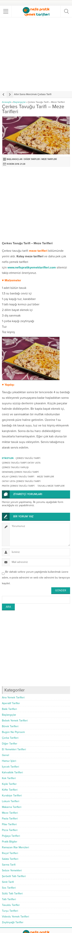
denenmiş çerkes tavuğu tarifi (20, 472)
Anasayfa (6, 102)
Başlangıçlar (19, 102)
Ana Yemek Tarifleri (13, 697)
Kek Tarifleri (9, 778)
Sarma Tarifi (9, 864)
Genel (5, 755)
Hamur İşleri (9, 761)
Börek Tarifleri (10, 726)
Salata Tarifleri (10, 859)
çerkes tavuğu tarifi (28, 458)
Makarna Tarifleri (11, 807)
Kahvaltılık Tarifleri (12, 772)
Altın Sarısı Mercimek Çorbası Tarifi (32, 94)
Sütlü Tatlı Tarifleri (12, 893)
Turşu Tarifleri (10, 910)
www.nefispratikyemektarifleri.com (31, 267)
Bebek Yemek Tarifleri (15, 720)
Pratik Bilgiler (9, 841)
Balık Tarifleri (9, 709)
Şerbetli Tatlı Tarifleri (14, 876)
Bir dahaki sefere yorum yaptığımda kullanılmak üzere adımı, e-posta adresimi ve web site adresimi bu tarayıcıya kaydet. (36, 577)
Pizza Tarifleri (9, 830)
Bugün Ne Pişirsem (13, 732)
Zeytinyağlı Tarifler (12, 922)
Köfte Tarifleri (9, 789)
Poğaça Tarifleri (11, 835)
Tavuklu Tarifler (11, 905)
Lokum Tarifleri (10, 801)
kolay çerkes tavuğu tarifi (18, 476)
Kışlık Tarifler (9, 784)
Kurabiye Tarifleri (12, 795)
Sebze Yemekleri (12, 870)
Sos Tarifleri (9, 887)
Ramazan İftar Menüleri (15, 847)
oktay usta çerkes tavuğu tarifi (21, 481)
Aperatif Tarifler (11, 703)
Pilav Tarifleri (9, 824)
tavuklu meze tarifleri (51, 485)
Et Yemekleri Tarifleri (14, 749)
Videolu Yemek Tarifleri (15, 916)
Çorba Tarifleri (10, 737)
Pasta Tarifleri (10, 818)
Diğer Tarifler (32, 159)
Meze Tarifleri (49, 159)
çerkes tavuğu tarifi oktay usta (21, 462)
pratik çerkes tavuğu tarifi (18, 485)
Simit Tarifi (8, 882)
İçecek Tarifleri (10, 766)
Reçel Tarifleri (10, 853)
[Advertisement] (36, 54)
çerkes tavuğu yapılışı (15, 467)
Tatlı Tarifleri (9, 899)
